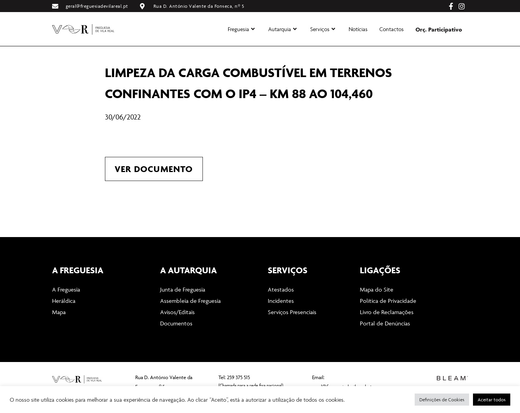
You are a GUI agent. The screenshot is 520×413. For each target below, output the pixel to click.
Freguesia (241, 29)
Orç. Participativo (438, 29)
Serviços (322, 29)
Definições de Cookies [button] (441, 399)
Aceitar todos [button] (492, 399)
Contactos (391, 29)
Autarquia (282, 29)
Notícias (358, 29)
